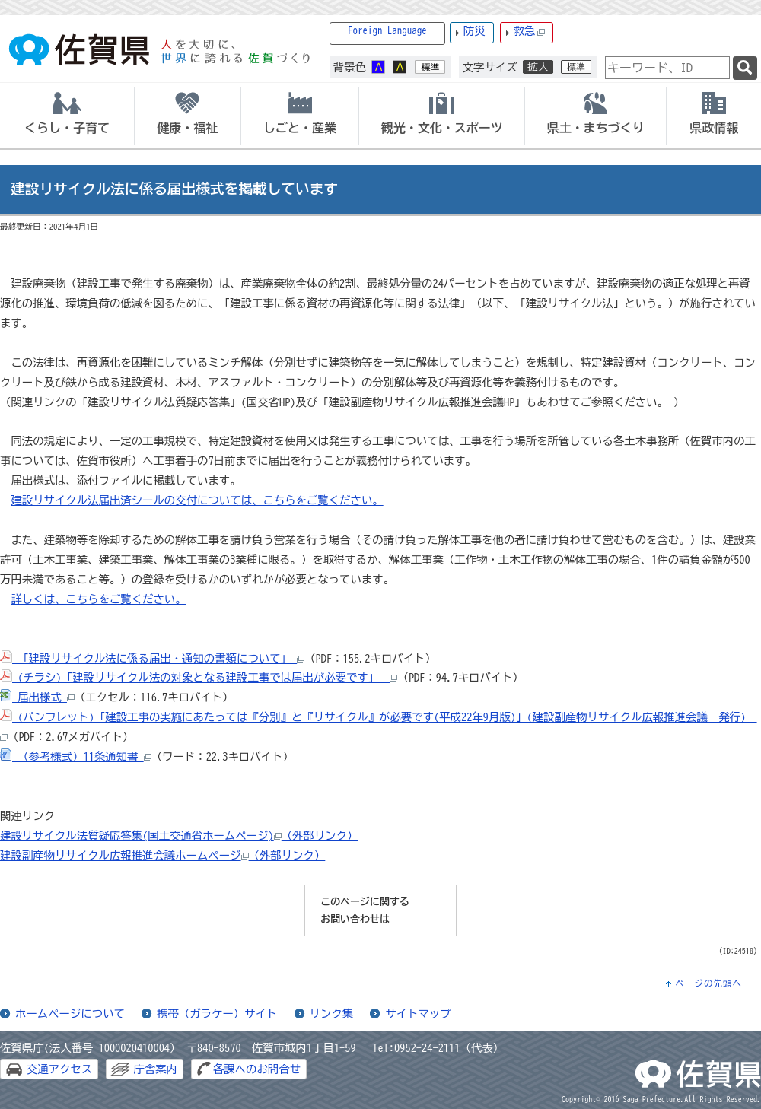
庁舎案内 (155, 1069)
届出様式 (37, 697)
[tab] (67, 116)
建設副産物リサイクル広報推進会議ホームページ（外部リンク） (162, 855)
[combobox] (667, 67)
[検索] (745, 68)
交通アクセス (59, 1069)
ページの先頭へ (708, 983)
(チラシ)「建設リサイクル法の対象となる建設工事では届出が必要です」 (198, 677)
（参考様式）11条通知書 (75, 756)
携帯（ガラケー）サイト (217, 1013)
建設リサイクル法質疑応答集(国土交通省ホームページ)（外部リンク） (179, 835)
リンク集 (332, 1013)
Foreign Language (387, 31)
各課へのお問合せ (257, 1069)
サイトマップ (418, 1013)
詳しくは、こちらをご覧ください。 (98, 599)
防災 (474, 31)
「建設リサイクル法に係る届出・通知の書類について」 (152, 658)
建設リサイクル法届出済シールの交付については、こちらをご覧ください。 (197, 500)
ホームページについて (70, 1013)
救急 (530, 31)
